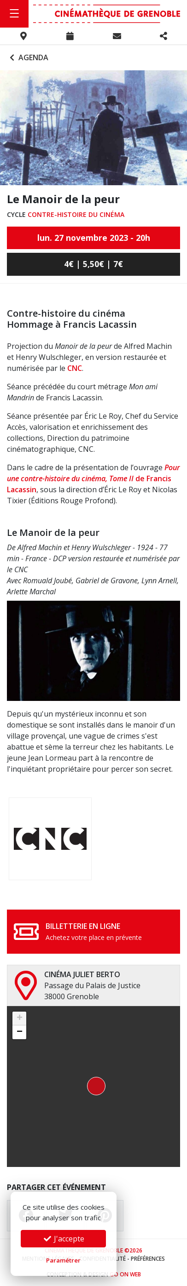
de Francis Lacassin (93, 478)
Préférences (148, 1259)
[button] (93, 1086)
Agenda (27, 57)
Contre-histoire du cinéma (76, 214)
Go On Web (125, 1274)
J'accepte (63, 1239)
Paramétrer (63, 1260)
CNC (74, 368)
